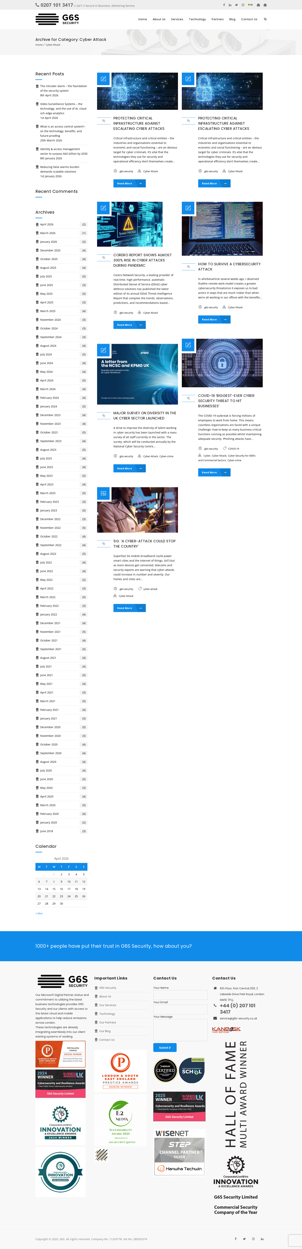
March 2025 (63, 311)
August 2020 (63, 762)
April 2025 (63, 302)
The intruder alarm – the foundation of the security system (63, 88)
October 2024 (63, 328)
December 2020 (63, 727)
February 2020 (63, 814)
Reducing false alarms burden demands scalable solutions (59, 169)
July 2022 (63, 562)
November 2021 (63, 632)
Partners (218, 19)
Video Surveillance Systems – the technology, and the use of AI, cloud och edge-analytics (63, 108)
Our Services (107, 1005)
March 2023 (63, 493)
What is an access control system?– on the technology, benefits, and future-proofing (62, 131)
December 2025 (63, 250)
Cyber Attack (53, 44)
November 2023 (63, 423)
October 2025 (63, 259)
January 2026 (63, 241)
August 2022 (63, 553)
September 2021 (63, 649)
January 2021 (63, 718)
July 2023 (63, 458)
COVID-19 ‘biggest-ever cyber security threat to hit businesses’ (226, 400)
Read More (129, 183)
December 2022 (63, 519)
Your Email (160, 1002)
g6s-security (126, 171)
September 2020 (63, 753)
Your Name (161, 988)
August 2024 (63, 345)
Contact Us (249, 19)
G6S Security (107, 988)
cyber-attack (150, 589)
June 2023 (63, 467)
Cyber (207, 455)
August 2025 (63, 267)
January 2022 (63, 614)
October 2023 (63, 432)
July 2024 (63, 354)
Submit (165, 1047)
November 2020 (63, 736)
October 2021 (63, 640)
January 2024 (63, 406)
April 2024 (63, 380)
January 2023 (63, 510)
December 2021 (63, 623)
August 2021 (63, 658)
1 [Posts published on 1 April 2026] (54, 874)
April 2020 (63, 796)
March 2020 (63, 805)
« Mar (39, 913)
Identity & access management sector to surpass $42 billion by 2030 (63, 151)
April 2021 (63, 692)
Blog (232, 19)
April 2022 (63, 588)
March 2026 (63, 233)
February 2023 (63, 501)
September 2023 (63, 441)
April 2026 (63, 224)
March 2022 (63, 597)
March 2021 (63, 701)
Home (142, 19)
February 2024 (63, 397)
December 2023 (63, 415)
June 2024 (63, 363)
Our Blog (105, 1031)
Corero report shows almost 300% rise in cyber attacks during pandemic (142, 260)
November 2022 (63, 527)
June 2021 (63, 675)
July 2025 (63, 276)
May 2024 (63, 371)
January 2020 (63, 822)
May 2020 (63, 788)
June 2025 (63, 285)
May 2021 (63, 684)
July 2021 (63, 666)
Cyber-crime (234, 460)
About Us (159, 19)
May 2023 (63, 475)
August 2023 (63, 449)
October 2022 (63, 536)
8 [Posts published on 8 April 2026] (54, 881)
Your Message (163, 1017)
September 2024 (63, 337)
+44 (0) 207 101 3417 (237, 1008)
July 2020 (63, 770)
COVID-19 (233, 448)
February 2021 (63, 710)
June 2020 (63, 779)
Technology (197, 19)
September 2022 (63, 545)
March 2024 (63, 389)
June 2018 (63, 831)
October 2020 (63, 744)
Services (177, 19)
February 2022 (63, 606)
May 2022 (63, 579)
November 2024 (63, 319)
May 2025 (63, 293)
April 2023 (63, 484)
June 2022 (63, 571)
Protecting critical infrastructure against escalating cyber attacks (138, 123)
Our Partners (107, 1022)
